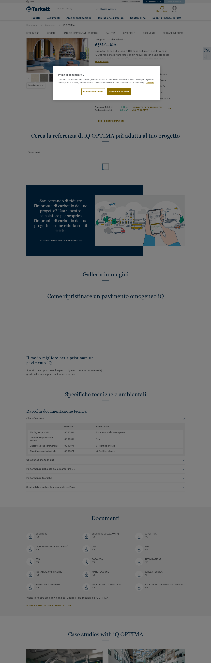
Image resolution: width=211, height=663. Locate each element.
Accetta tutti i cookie (118, 92)
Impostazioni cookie (93, 92)
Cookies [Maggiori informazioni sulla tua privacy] (150, 83)
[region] (106, 83)
